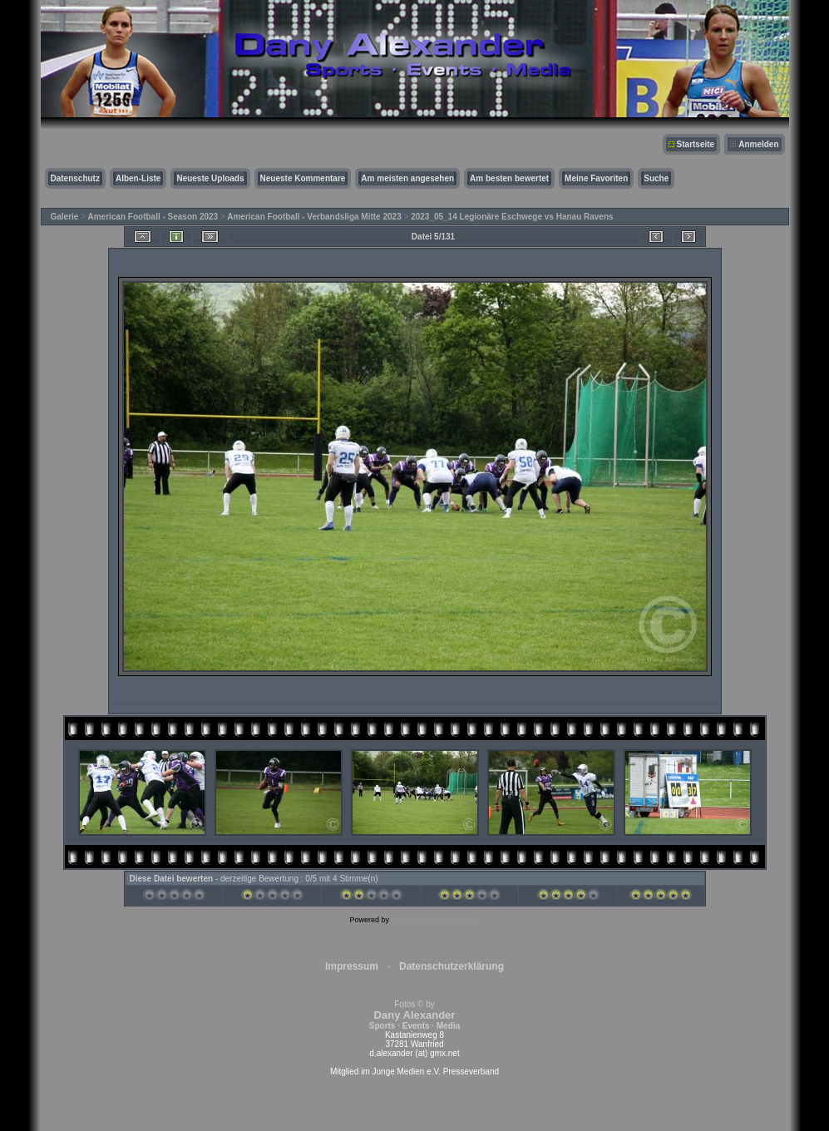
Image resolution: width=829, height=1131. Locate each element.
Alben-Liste (138, 178)
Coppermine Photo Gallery (435, 920)
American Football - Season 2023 (152, 216)
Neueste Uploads (210, 178)
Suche (656, 178)
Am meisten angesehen (407, 178)
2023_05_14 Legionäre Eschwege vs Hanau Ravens (512, 216)
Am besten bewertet (509, 178)
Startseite (696, 144)
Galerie (65, 216)
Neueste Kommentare (303, 178)
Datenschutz (75, 178)
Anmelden (758, 144)
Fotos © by (414, 1015)
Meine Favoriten (596, 178)
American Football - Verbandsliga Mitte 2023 (314, 216)
